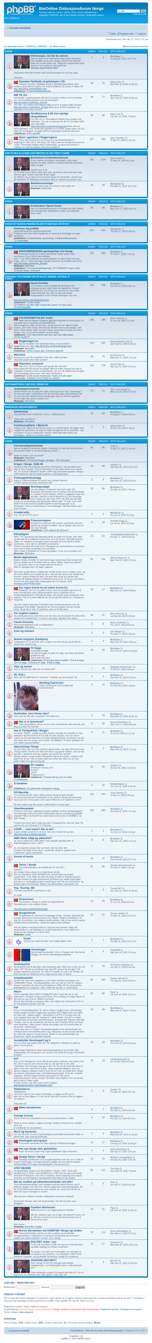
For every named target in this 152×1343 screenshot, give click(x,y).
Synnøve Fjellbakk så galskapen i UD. (42, 81)
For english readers (26, 613)
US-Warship (21, 792)
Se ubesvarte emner (14, 46)
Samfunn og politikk (26, 228)
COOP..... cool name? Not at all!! (34, 829)
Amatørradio (21, 512)
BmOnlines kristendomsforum (49, 157)
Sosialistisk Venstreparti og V (32, 1040)
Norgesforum (27, 912)
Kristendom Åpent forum (46, 205)
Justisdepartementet (26, 388)
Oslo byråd (34, 302)
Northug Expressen (51, 682)
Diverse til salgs (38, 662)
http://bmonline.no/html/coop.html (30, 834)
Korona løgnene (55, 351)
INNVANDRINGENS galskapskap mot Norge (46, 251)
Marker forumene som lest (135, 46)
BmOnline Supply (33, 1226)
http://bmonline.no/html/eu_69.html (30, 102)
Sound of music (23, 856)
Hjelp (113, 34)
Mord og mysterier (25, 1131)
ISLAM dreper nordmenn (28, 270)
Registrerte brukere (109, 1309)
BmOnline (115, 56)
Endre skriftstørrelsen (143, 27)
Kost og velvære (24, 630)
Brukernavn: (10, 1287)
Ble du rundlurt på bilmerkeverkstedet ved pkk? (43, 1181)
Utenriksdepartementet (40, 91)
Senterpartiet (22, 964)
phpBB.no (65, 1338)
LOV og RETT (23, 337)
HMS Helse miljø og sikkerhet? (33, 838)
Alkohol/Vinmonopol (66, 238)
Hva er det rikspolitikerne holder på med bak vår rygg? (37, 224)
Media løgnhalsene (25, 557)
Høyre (17, 991)
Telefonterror (22, 1089)
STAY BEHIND (22, 1168)
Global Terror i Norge (32, 1156)
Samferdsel (21, 411)
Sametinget (38, 949)
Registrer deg (126, 34)
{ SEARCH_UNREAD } (37, 46)
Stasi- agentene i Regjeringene (38, 137)
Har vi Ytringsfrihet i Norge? (31, 730)
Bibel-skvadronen (30, 1107)
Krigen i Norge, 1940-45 (28, 464)
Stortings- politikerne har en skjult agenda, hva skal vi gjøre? (37, 278)
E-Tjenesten (64, 460)
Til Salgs (36, 648)
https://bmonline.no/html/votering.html (49, 126)
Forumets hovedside (20, 28)
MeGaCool (115, 513)
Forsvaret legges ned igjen (42, 460)
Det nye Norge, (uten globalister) (35, 1309)
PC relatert (37, 764)
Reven (97, 1322)
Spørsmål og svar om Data (59, 777)
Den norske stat (36, 351)
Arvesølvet (20, 783)
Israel (27, 938)
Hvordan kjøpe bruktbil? (57, 660)
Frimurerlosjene (41, 520)
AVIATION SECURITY (44, 1260)
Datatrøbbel (22, 779)
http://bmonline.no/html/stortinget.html (53, 346)
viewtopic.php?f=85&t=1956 (44, 68)
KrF (16, 1058)
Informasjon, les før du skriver (49, 55)
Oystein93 (115, 950)
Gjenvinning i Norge (26, 746)
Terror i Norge (27, 864)
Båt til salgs (54, 662)
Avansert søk (139, 14)
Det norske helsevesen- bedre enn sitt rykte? (50, 376)
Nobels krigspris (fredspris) (31, 639)
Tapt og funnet (23, 666)
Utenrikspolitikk (23, 307)
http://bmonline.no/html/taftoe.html (30, 89)
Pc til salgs (21, 662)
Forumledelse (77, 1330)
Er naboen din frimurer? (57, 530)
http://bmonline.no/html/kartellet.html (31, 300)
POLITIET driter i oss (43, 1241)
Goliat (28, 934)
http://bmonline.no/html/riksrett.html (31, 909)
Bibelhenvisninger (42, 183)
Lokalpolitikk (22, 240)
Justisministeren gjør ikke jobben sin (26, 384)
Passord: (45, 1287)
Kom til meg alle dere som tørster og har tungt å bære (37, 153)
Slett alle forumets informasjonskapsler (104, 1330)
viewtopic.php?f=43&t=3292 (27, 584)
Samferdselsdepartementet (21, 407)
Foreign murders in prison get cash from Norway (75, 1309)
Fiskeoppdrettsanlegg (27, 477)
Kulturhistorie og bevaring (41, 238)
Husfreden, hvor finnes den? (31, 713)
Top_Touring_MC (24, 887)
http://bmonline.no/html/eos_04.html (31, 107)
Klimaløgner (21, 534)
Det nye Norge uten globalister (38, 1148)
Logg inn (142, 34)
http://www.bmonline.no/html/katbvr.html (33, 1085)
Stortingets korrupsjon (33, 1140)
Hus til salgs (78, 660)
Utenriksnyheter (24, 808)
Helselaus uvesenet (31, 363)
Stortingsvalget (40, 486)
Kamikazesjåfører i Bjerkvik (31, 425)
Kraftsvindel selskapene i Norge (44, 788)
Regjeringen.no (28, 341)
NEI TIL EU (20, 95)
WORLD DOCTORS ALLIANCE (44, 378)
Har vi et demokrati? (31, 721)
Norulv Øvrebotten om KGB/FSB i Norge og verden (50, 1230)
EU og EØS (34, 133)
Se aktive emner (57, 46)
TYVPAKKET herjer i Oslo (67, 268)
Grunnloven (26, 899)
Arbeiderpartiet (23, 977)
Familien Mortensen (43, 1207)
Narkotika (20, 378)
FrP (16, 1007)
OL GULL (19, 674)
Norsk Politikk (39, 283)
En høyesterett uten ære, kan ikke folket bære (51, 335)
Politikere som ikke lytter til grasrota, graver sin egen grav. (44, 305)
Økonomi (19, 354)
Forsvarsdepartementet (28, 445)
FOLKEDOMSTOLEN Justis (36, 317)
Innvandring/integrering (40, 268)
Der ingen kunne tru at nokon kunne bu (43, 587)
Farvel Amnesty (23, 622)
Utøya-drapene (26, 1312)
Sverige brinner (23, 1115)
